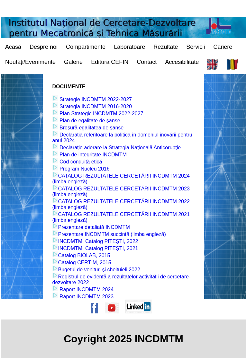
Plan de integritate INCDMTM (92, 154)
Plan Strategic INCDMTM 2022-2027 (100, 113)
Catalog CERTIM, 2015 (84, 262)
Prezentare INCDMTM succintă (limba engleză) (112, 234)
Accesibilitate (182, 62)
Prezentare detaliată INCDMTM (94, 227)
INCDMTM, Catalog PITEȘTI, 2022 (98, 241)
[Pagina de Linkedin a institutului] (141, 316)
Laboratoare (129, 47)
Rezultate (165, 47)
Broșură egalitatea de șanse (91, 127)
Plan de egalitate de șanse (89, 120)
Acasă (13, 47)
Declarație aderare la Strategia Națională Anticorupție (119, 147)
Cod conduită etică (80, 161)
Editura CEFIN (109, 62)
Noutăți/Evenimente (30, 62)
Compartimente (85, 47)
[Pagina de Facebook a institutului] (96, 316)
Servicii (195, 47)
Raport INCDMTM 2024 (86, 289)
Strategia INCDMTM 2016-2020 (95, 106)
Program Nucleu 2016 (84, 168)
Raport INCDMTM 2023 (86, 296)
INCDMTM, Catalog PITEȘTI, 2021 (98, 248)
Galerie (73, 62)
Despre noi (44, 47)
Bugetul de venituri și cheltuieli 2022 (99, 269)
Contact (147, 62)
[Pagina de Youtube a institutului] (114, 316)
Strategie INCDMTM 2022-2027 (95, 99)
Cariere (222, 47)
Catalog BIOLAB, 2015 (84, 255)
